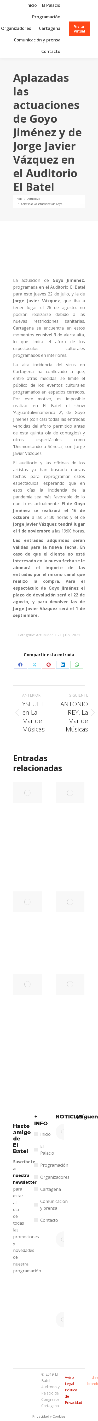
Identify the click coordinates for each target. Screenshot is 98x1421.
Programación (54, 1165)
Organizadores (55, 1177)
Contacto (49, 1220)
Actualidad (45, 634)
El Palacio (47, 1149)
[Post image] (27, 792)
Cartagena (50, 1189)
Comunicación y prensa (54, 1204)
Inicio (45, 1134)
